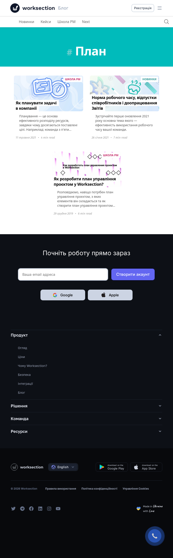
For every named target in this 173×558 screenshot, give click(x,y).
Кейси (46, 21)
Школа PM (66, 21)
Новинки (26, 21)
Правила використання (60, 488)
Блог (21, 392)
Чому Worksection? (32, 366)
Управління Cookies (136, 488)
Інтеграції (25, 383)
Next (86, 21)
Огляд (22, 348)
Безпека (24, 375)
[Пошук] (166, 21)
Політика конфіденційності (99, 488)
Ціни (21, 357)
